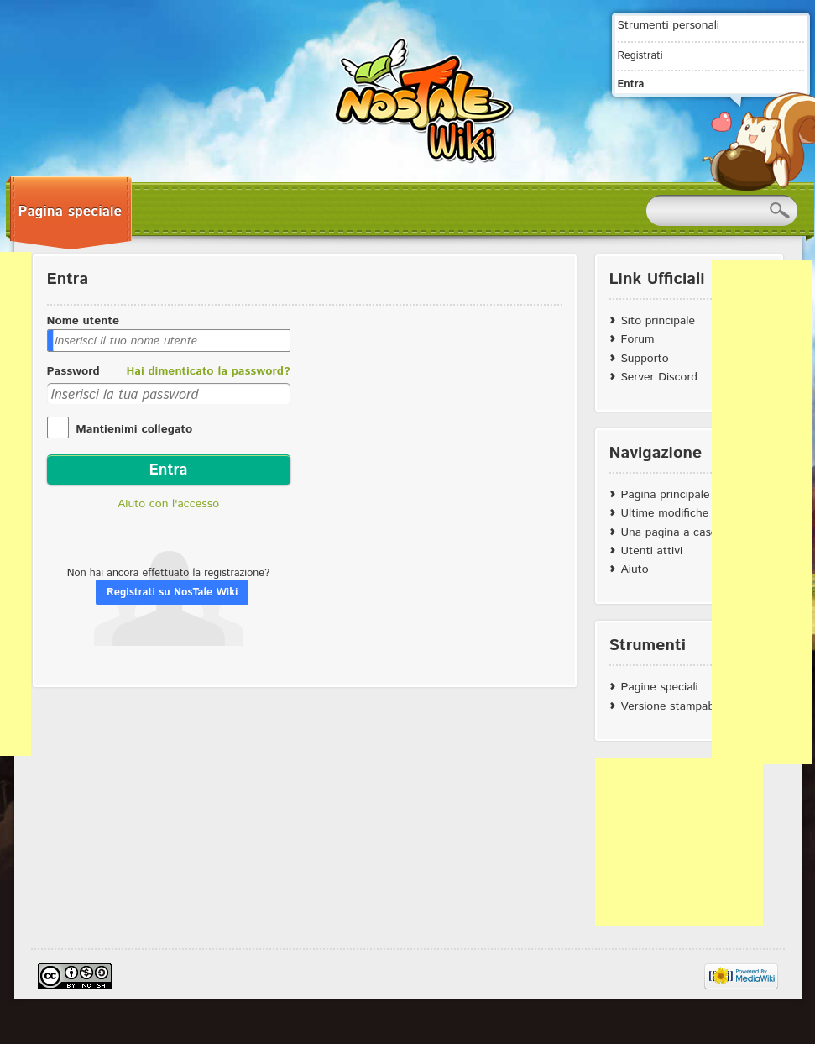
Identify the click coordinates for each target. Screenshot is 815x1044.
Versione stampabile (673, 706)
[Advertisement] (679, 842)
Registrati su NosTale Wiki (172, 592)
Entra (631, 84)
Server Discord (659, 377)
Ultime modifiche (665, 513)
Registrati (640, 55)
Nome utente (83, 320)
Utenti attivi (652, 551)
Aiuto (635, 569)
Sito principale (658, 320)
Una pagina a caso (669, 532)
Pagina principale (665, 494)
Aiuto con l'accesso (168, 504)
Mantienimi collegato (132, 429)
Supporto (645, 358)
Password (73, 371)
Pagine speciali (659, 687)
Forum (638, 339)
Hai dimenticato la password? (208, 372)
